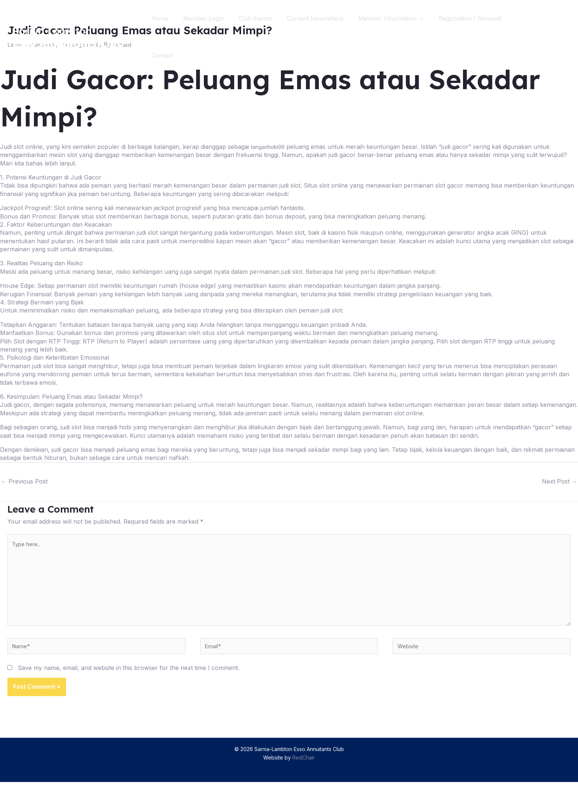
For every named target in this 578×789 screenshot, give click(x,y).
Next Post (559, 481)
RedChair (303, 764)
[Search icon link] (559, 37)
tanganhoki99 (270, 146)
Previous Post (24, 481)
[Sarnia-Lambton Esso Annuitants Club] (68, 36)
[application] (433, 18)
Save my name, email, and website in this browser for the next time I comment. (128, 674)
